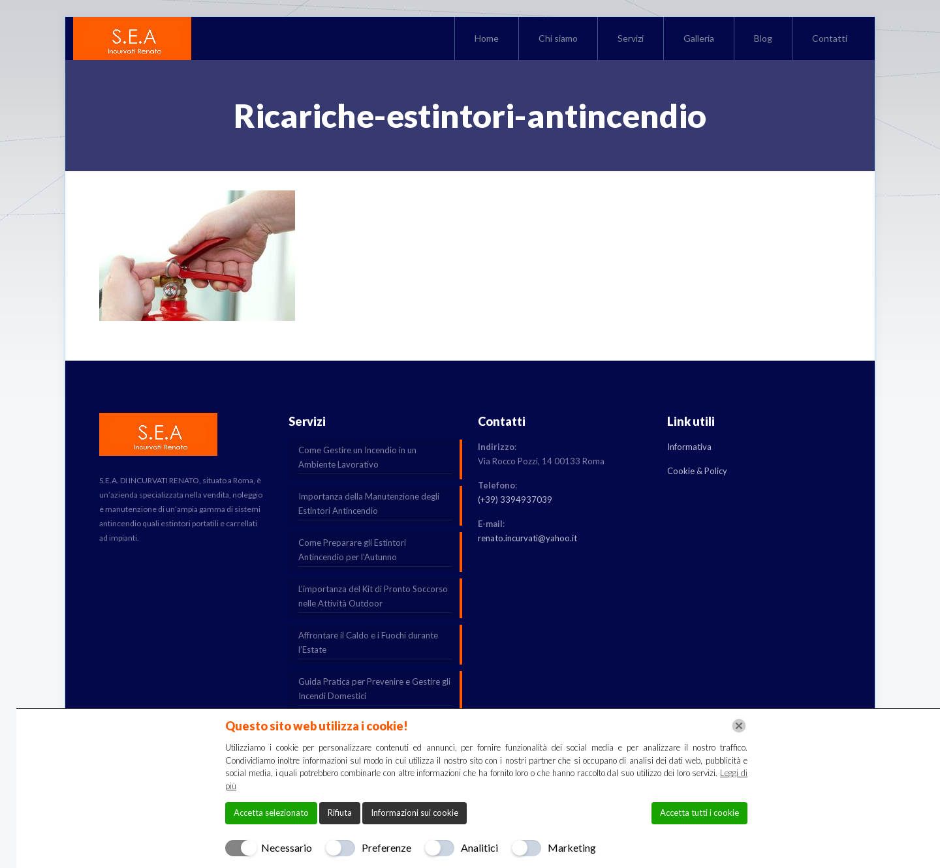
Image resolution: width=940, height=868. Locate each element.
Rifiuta (340, 812)
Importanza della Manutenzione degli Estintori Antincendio (368, 503)
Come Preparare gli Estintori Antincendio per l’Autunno (352, 549)
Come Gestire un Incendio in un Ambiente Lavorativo (357, 457)
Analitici (479, 847)
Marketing (572, 847)
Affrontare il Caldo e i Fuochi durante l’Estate (368, 642)
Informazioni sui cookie (414, 812)
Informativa (689, 446)
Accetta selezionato (271, 812)
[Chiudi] (738, 725)
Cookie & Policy (697, 471)
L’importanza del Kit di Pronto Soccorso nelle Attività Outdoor (373, 596)
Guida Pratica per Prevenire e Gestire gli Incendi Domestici (374, 688)
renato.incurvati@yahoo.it (527, 538)
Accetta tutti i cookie (699, 812)
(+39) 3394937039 (515, 499)
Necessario (286, 847)
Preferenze (386, 847)
